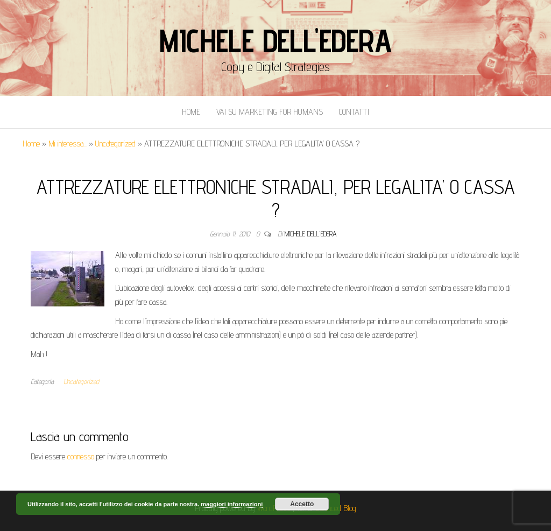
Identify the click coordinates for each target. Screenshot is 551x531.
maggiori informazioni (232, 504)
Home (191, 112)
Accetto (302, 504)
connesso (80, 456)
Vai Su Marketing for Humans (269, 112)
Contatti (354, 112)
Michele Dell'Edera (275, 40)
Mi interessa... (67, 143)
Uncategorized (115, 143)
